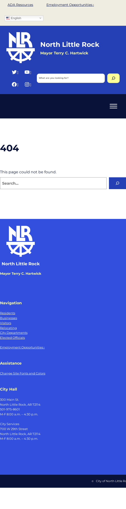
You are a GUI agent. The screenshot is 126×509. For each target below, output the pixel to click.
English (13, 18)
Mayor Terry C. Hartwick (20, 273)
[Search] (113, 78)
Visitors (5, 323)
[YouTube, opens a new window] (28, 72)
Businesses (8, 318)
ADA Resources (20, 5)
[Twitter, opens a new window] (15, 72)
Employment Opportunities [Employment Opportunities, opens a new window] (70, 5)
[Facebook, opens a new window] (15, 84)
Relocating (8, 328)
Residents (7, 313)
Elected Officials (12, 337)
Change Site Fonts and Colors (22, 373)
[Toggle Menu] (113, 106)
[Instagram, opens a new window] (28, 84)
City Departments (13, 333)
